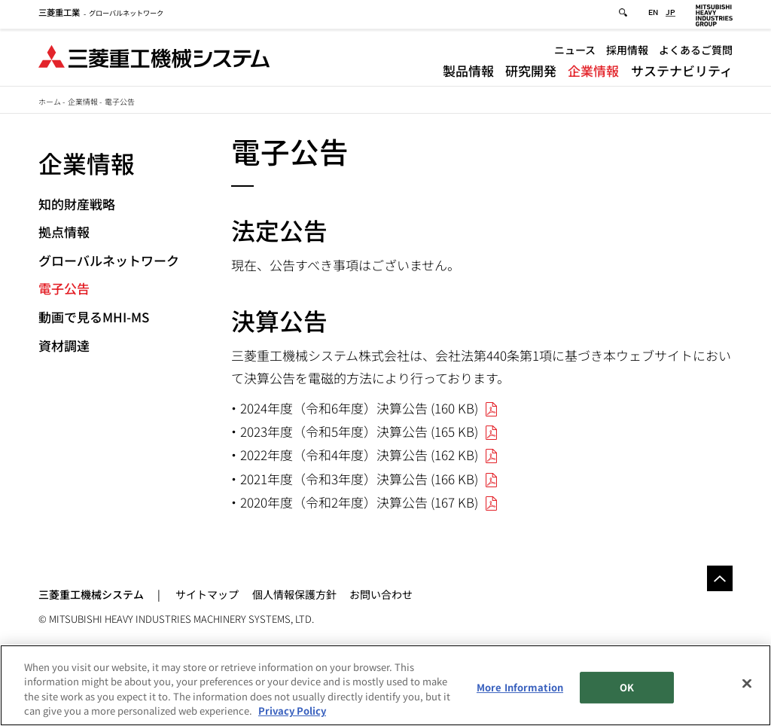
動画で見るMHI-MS (93, 316)
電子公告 (64, 288)
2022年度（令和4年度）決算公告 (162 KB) (359, 454)
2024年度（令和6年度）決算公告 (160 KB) (359, 407)
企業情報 (593, 72)
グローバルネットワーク (100, 15)
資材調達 (64, 345)
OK (627, 687)
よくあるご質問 (696, 51)
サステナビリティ (682, 72)
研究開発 (530, 72)
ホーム (49, 101)
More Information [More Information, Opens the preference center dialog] (520, 687)
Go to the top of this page (720, 578)
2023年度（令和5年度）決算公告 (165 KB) (359, 431)
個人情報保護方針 (294, 594)
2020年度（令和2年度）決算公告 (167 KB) (359, 502)
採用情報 (627, 51)
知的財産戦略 (76, 203)
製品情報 (468, 72)
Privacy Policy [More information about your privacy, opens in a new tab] (292, 710)
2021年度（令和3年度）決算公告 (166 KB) (359, 478)
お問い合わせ (381, 594)
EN (653, 15)
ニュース (575, 51)
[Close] (746, 683)
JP (670, 15)
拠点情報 (64, 231)
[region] (385, 685)
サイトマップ (207, 594)
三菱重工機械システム (91, 594)
